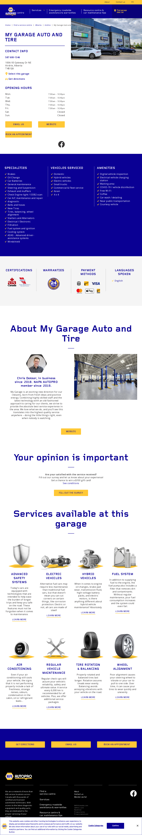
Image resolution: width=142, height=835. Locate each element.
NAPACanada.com (81, 805)
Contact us (120, 2)
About (107, 2)
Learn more (19, 620)
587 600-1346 (12, 57)
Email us (18, 124)
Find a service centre (16, 11)
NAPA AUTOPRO (20, 776)
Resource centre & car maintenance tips (94, 11)
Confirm (115, 826)
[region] (71, 826)
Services (36, 10)
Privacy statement (81, 814)
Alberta (38, 25)
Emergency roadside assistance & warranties (62, 11)
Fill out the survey (71, 493)
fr (132, 2)
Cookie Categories (95, 826)
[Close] (138, 826)
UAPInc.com (79, 808)
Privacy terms (79, 812)
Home (8, 25)
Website (51, 124)
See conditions (71, 483)
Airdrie (48, 25)
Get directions (15, 78)
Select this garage (17, 73)
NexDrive (78, 810)
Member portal (80, 797)
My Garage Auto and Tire (64, 25)
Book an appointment (19, 134)
